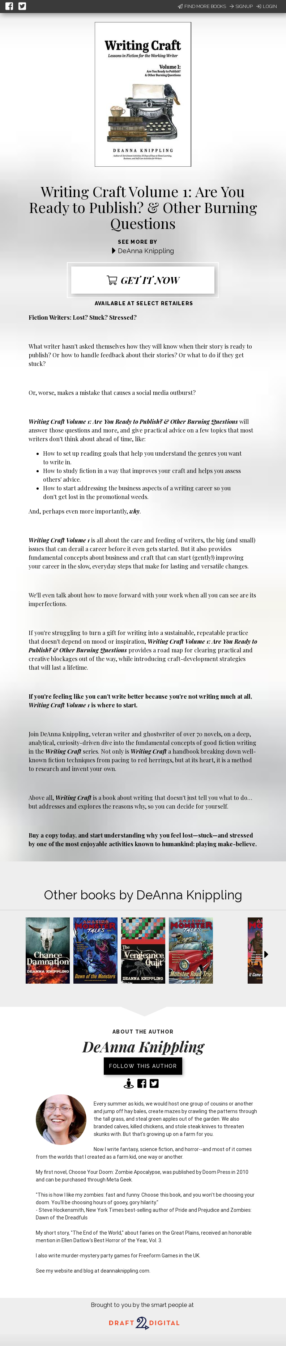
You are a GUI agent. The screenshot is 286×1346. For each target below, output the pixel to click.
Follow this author (143, 1066)
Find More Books (202, 6)
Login (266, 6)
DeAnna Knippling (146, 251)
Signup (241, 6)
